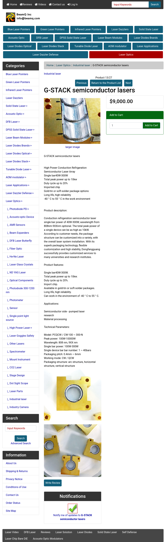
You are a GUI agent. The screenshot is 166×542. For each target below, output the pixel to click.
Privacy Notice (14, 479)
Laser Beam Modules (110, 37)
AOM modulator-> (16, 177)
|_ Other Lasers (15, 343)
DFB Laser (42, 37)
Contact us (57, 4)
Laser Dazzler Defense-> (20, 193)
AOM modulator (117, 46)
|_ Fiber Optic (14, 248)
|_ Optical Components (19, 280)
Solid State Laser (148, 29)
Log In (72, 4)
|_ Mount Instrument (18, 359)
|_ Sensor (12, 308)
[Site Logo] (83, 17)
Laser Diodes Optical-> (19, 153)
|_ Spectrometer (15, 351)
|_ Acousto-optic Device (20, 216)
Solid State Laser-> (16, 105)
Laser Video (12, 532)
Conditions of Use (16, 487)
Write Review (52, 482)
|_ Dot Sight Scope (17, 383)
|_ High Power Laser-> (19, 327)
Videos (40, 4)
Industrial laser (81, 65)
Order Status (13, 502)
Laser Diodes (84, 532)
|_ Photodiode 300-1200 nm (20, 290)
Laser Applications (147, 46)
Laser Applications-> (17, 185)
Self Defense (129, 532)
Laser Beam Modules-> (19, 137)
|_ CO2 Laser (14, 367)
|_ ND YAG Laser (16, 272)
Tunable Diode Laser (86, 46)
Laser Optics (126, 54)
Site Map (11, 510)
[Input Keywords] (130, 4)
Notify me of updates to (72, 514)
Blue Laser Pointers (19, 29)
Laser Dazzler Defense (46, 54)
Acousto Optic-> (15, 113)
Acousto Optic (16, 37)
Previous (82, 82)
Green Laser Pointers (52, 29)
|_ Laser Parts (14, 391)
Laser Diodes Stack (53, 46)
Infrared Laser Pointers (88, 29)
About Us (11, 463)
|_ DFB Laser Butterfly (19, 240)
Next (128, 82)
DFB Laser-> (13, 121)
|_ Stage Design (15, 375)
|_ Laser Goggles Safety (20, 335)
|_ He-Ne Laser (15, 256)
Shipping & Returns (17, 471)
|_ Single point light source (17, 317)
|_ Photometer (14, 300)
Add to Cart (151, 125)
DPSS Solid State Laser (73, 37)
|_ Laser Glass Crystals (19, 264)
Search (155, 4)
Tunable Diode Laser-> (18, 169)
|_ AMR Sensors (15, 224)
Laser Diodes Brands (146, 37)
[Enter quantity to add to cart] (126, 125)
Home (11, 4)
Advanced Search (21, 443)
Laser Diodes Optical (19, 46)
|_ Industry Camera (17, 407)
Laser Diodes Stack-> (18, 161)
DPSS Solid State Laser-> (20, 129)
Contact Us (12, 495)
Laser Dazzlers (120, 29)
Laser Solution (64, 532)
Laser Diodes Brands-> (19, 145)
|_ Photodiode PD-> (17, 209)
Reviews (26, 4)
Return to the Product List (106, 82)
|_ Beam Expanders (17, 232)
